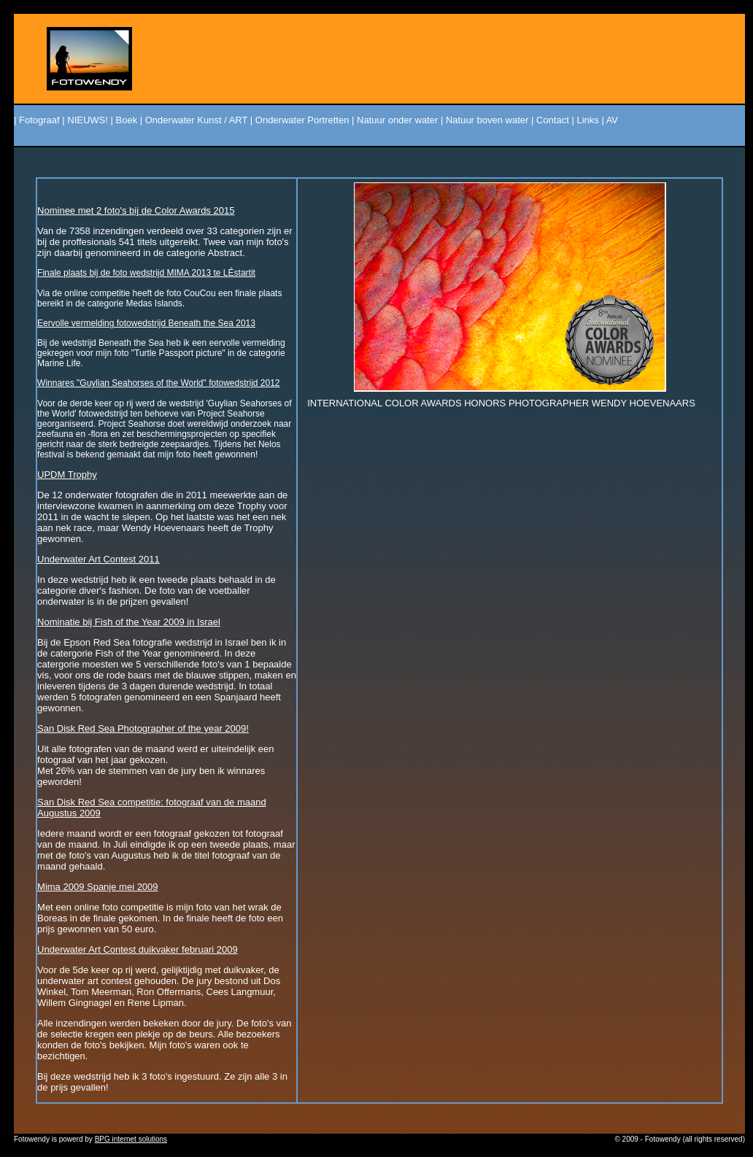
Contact (552, 120)
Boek (127, 120)
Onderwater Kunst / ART (196, 120)
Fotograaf (39, 120)
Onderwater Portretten (302, 120)
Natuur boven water (487, 120)
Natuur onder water (397, 120)
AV (612, 120)
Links (587, 120)
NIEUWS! (87, 120)
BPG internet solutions (131, 1139)
